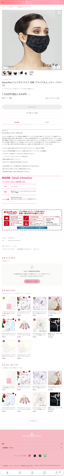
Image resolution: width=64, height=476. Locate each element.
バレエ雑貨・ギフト (11, 6)
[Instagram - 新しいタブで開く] (30, 456)
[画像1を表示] (4, 73)
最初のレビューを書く (32, 281)
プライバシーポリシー (14, 465)
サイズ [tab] (47, 122)
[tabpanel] (32, 182)
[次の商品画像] (58, 67)
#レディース (36, 249)
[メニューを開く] (2, 2)
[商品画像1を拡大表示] (32, 40)
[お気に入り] (58, 2)
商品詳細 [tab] (17, 122)
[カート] (61, 2)
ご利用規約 (5, 465)
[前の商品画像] (54, 67)
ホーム (3, 6)
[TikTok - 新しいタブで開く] (40, 456)
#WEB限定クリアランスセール (24, 249)
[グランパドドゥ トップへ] (32, 435)
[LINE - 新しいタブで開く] (45, 456)
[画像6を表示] (31, 73)
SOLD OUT (32, 107)
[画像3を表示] (15, 73)
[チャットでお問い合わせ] (60, 472)
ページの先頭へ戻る (32, 420)
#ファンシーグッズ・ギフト (9, 249)
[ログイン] (54, 2)
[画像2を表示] (9, 73)
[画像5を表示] (25, 73)
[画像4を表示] (20, 73)
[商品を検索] (51, 2)
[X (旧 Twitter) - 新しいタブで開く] (35, 456)
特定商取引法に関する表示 (27, 465)
